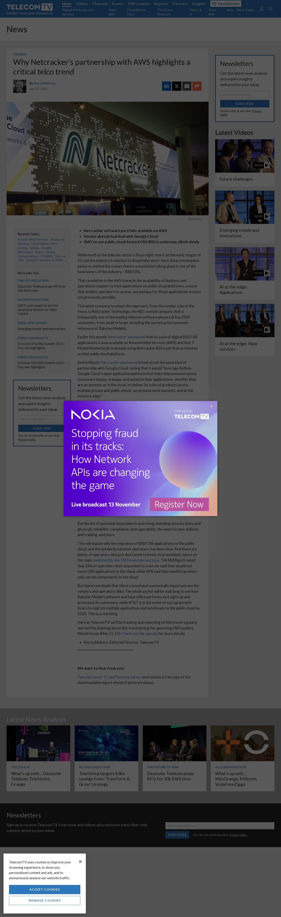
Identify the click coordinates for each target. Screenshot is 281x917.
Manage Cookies (45, 900)
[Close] (80, 861)
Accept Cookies (44, 889)
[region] (45, 883)
